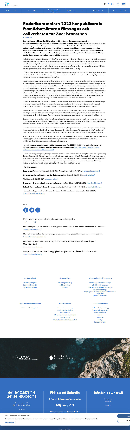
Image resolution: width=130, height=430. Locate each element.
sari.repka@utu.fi (89, 175)
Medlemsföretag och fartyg (100, 308)
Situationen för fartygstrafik (30, 308)
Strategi (100, 320)
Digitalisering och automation (30, 303)
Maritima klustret (65, 303)
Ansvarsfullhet (65, 278)
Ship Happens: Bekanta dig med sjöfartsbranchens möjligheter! (100, 292)
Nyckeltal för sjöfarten (30, 287)
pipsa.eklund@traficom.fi (94, 183)
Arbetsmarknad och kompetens (100, 278)
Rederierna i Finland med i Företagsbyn (100, 287)
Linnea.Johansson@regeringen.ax (33, 193)
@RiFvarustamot (57, 409)
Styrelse (100, 315)
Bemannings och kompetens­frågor (100, 282)
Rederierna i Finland (100, 303)
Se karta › (22, 407)
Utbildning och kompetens (100, 285)
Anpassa (113, 423)
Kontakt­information (100, 322)
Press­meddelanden (100, 312)
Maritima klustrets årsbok (65, 310)
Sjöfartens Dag (65, 317)
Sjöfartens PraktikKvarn (100, 295)
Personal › (108, 399)
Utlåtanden (100, 317)
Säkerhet (65, 287)
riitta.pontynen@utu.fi (51, 179)
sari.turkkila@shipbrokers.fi (94, 187)
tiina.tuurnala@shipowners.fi (91, 171)
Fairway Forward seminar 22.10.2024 (65, 320)
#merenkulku (74, 409)
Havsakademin (65, 312)
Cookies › (108, 403)
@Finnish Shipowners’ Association (65, 397)
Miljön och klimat (65, 285)
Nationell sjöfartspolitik (30, 282)
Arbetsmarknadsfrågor (100, 289)
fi (108, 4)
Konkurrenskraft (30, 278)
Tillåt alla (113, 418)
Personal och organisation (100, 310)
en (112, 4)
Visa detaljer (9, 427)
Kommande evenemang (65, 308)
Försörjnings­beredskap (65, 282)
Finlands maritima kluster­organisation (65, 315)
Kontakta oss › (108, 397)
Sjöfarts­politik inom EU (30, 285)
